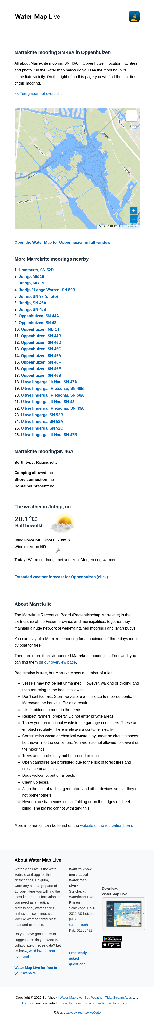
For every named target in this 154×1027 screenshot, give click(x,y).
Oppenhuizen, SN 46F (41, 362)
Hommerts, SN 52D (36, 270)
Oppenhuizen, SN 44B (41, 336)
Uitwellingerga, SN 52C (42, 428)
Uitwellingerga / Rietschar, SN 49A (52, 408)
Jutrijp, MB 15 (31, 283)
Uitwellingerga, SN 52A (42, 421)
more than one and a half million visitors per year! (97, 1003)
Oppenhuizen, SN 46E (41, 369)
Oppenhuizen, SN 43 (37, 323)
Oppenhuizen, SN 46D (41, 342)
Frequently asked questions (78, 958)
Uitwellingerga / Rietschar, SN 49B (52, 388)
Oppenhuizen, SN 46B (41, 375)
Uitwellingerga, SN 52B (42, 415)
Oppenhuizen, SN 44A (39, 316)
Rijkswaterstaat (128, 226)
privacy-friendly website (83, 1012)
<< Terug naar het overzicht (38, 94)
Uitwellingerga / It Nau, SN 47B (49, 435)
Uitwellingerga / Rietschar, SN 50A (52, 395)
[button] (131, 115)
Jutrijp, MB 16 (31, 276)
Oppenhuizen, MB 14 (40, 329)
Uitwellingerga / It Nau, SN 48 (47, 402)
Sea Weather (93, 997)
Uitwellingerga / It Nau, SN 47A (49, 382)
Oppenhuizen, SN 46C (41, 349)
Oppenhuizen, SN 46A (41, 356)
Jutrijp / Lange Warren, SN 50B (47, 290)
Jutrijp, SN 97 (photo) (38, 296)
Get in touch (78, 925)
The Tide (28, 1003)
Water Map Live (71, 997)
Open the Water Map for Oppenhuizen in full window (63, 242)
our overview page (60, 662)
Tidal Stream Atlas (118, 997)
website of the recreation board (106, 825)
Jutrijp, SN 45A (32, 303)
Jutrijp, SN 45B (32, 309)
